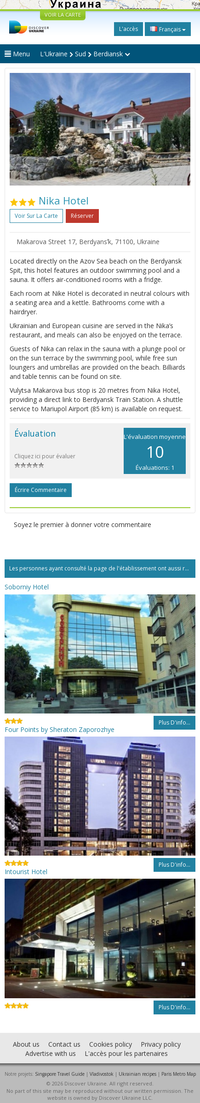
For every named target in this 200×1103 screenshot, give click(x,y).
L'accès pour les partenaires (126, 1053)
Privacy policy (161, 1044)
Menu (17, 53)
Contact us (64, 1044)
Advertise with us (50, 1053)
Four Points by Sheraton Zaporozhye (59, 729)
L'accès (128, 29)
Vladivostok (102, 1074)
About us (26, 1044)
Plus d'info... (174, 722)
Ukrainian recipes (137, 1074)
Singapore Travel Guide (60, 1074)
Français (168, 29)
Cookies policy (110, 1044)
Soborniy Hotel (27, 586)
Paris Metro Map (178, 1074)
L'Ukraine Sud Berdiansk (85, 53)
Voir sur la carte (36, 216)
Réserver (82, 216)
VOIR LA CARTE (63, 14)
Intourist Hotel (26, 871)
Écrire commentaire (41, 490)
